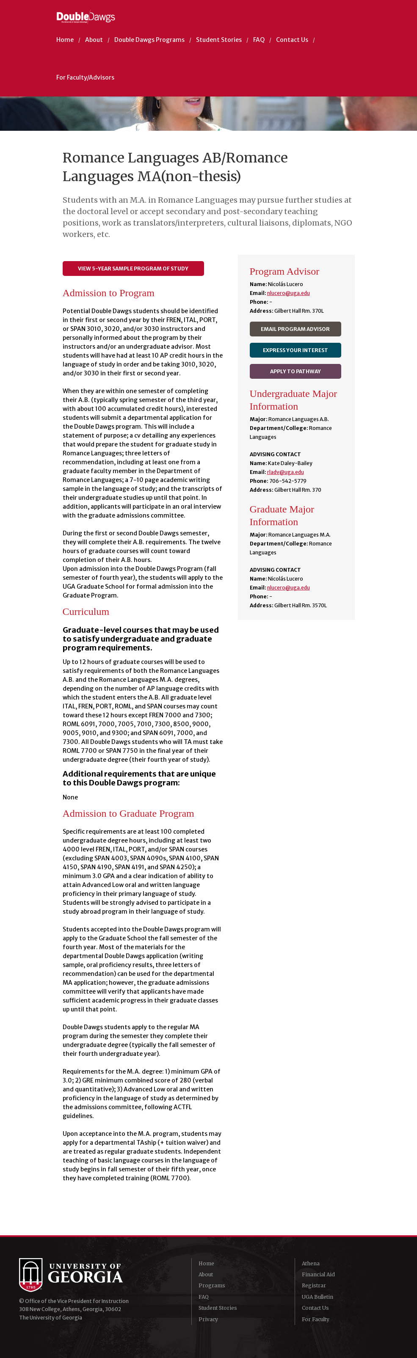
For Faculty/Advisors (85, 77)
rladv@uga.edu (285, 472)
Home (65, 40)
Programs (212, 1285)
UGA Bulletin (317, 1297)
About (94, 40)
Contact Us (292, 40)
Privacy (208, 1319)
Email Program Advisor (295, 329)
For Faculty (315, 1319)
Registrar (314, 1285)
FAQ (259, 40)
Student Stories (219, 40)
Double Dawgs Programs (149, 40)
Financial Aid (318, 1274)
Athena (311, 1263)
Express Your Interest (295, 350)
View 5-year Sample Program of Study (133, 268)
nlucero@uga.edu (288, 293)
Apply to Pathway (295, 371)
